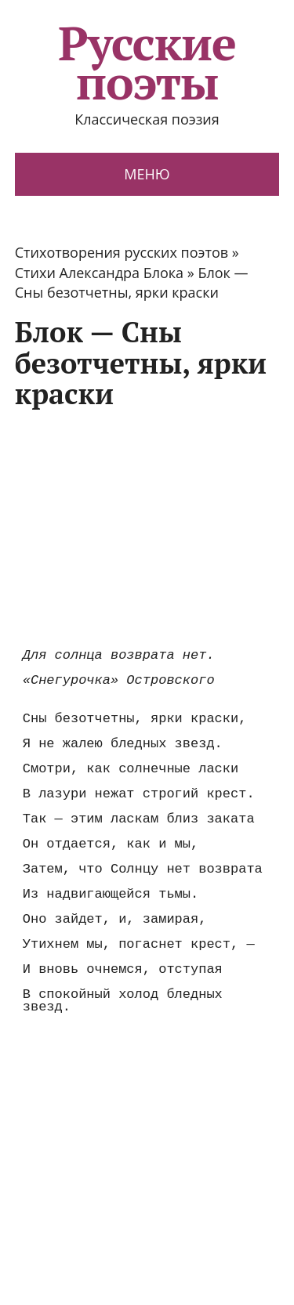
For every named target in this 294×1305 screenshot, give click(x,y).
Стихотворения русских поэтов (121, 252)
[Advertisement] (146, 527)
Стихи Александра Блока (99, 272)
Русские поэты (147, 62)
